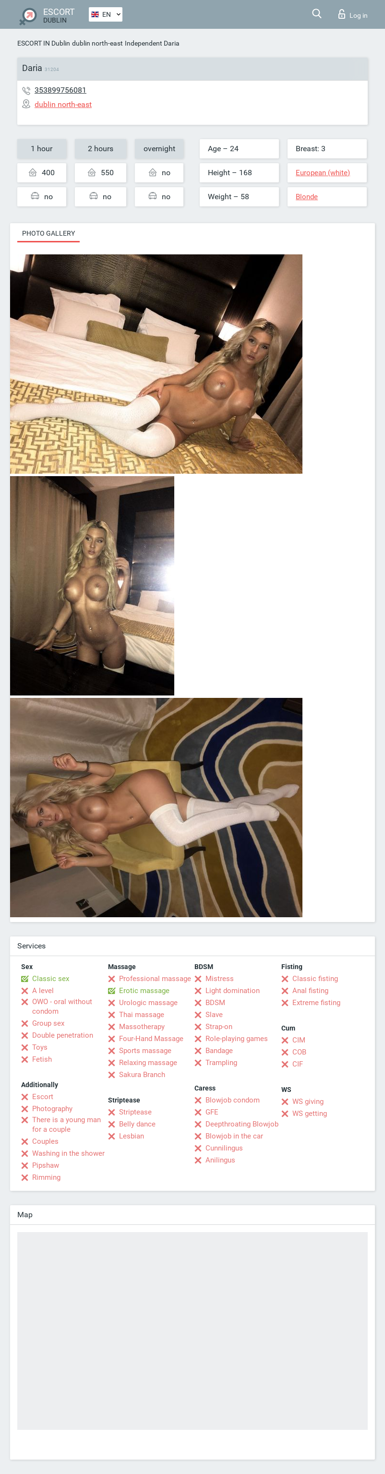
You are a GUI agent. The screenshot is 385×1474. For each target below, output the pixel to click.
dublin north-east (97, 43)
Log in (353, 14)
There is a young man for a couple (66, 1124)
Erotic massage (144, 990)
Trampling (221, 1062)
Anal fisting (310, 990)
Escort (42, 1096)
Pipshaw (45, 1165)
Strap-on (218, 1026)
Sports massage (145, 1050)
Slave (214, 1014)
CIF (297, 1064)
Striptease (135, 1112)
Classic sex (50, 978)
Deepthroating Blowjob (241, 1124)
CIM (298, 1040)
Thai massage (141, 1014)
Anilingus (220, 1160)
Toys (40, 1047)
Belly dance (137, 1124)
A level (43, 990)
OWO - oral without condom (62, 1006)
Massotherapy (142, 1026)
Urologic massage (148, 1002)
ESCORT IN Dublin (43, 43)
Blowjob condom (232, 1100)
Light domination (232, 990)
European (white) (323, 172)
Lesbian (131, 1136)
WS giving (308, 1101)
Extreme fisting (316, 1002)
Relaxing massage (148, 1062)
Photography (52, 1108)
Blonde (307, 196)
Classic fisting (315, 978)
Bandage (219, 1050)
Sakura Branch (142, 1074)
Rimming (46, 1177)
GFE (211, 1112)
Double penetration (62, 1035)
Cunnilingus (224, 1148)
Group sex (48, 1023)
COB (299, 1052)
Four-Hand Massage (151, 1038)
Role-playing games (236, 1038)
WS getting (309, 1113)
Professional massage (155, 978)
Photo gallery (48, 233)
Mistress (219, 978)
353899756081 (60, 90)
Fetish (42, 1059)
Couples (45, 1141)
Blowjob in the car (234, 1136)
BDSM (215, 1002)
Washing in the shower (68, 1153)
